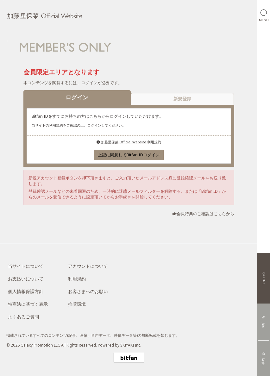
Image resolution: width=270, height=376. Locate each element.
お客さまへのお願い (88, 291)
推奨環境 (77, 304)
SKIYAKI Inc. (130, 345)
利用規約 (77, 279)
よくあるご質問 (23, 317)
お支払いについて (25, 279)
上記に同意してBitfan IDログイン (129, 155)
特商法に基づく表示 (28, 304)
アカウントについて (88, 266)
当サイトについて (25, 266)
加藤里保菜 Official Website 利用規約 (129, 142)
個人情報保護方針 (25, 291)
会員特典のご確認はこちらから (205, 214)
